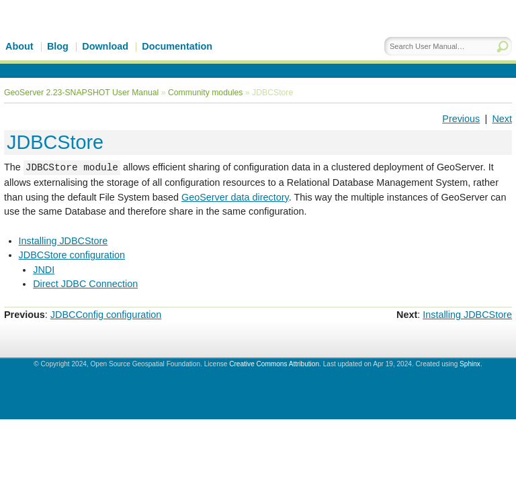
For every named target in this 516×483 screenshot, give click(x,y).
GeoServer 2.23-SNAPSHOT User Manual (81, 92)
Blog (58, 46)
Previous (461, 118)
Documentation (177, 46)
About (19, 46)
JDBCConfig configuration (106, 314)
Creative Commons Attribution (274, 364)
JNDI (43, 269)
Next (502, 118)
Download (105, 46)
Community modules (205, 92)
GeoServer (118, 38)
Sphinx (470, 364)
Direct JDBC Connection (85, 283)
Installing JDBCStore (63, 240)
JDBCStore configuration (72, 255)
